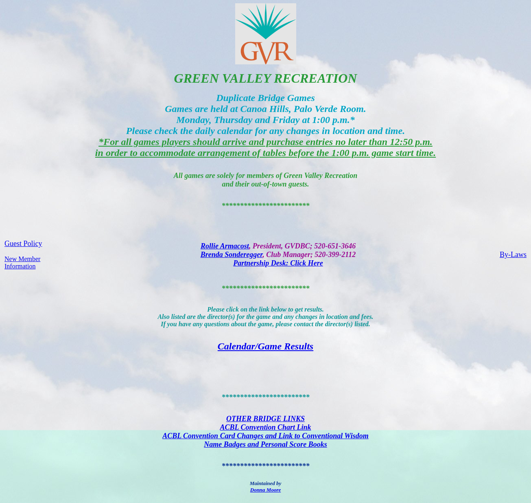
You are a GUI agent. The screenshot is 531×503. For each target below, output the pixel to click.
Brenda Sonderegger (232, 254)
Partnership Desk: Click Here (278, 263)
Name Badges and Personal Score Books (265, 444)
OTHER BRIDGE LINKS (265, 419)
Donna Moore (265, 490)
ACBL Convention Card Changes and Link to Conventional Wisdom (265, 436)
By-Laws (513, 254)
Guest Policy (23, 243)
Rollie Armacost (225, 246)
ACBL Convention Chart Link (265, 427)
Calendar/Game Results (265, 346)
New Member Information (22, 262)
